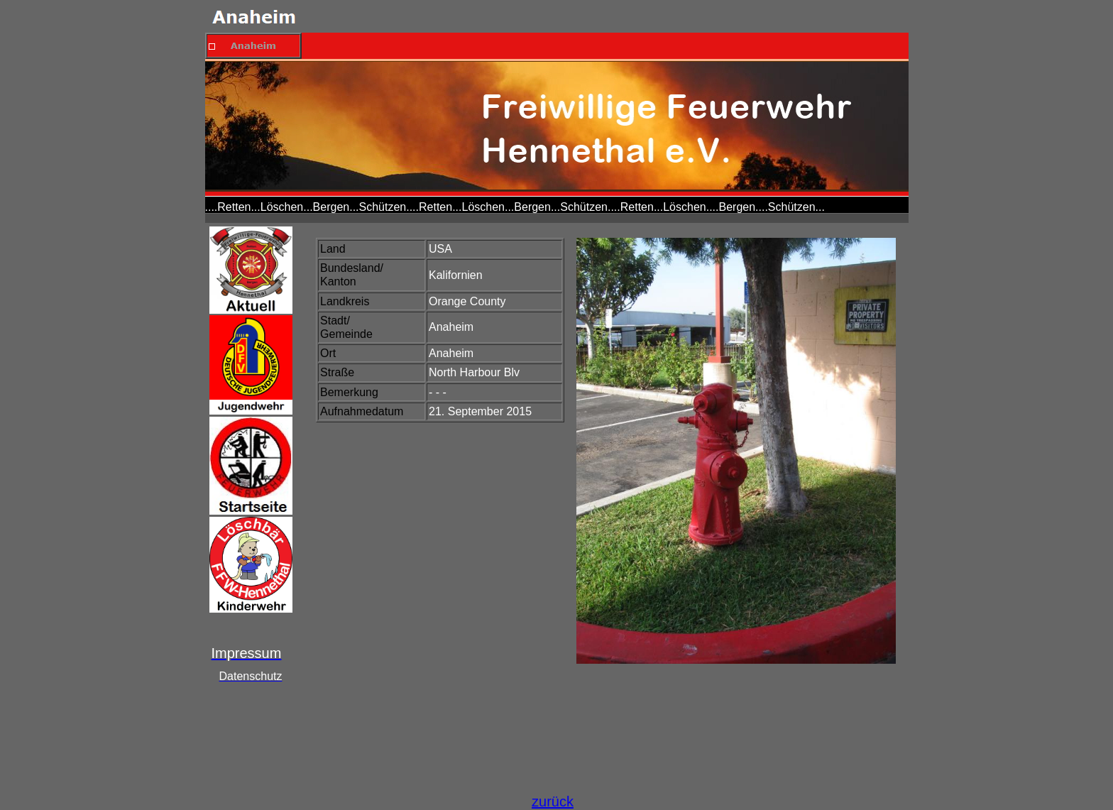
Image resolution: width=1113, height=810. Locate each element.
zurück (553, 801)
